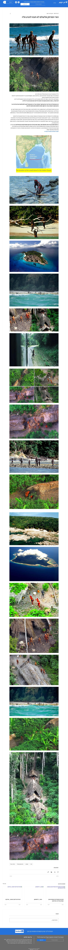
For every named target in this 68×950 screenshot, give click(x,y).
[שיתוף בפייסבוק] (58, 872)
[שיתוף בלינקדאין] (51, 872)
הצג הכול (4, 883)
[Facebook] (19, 2)
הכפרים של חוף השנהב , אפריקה (12, 899)
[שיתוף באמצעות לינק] (48, 872)
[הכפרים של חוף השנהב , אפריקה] (12, 891)
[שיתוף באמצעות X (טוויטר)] (54, 872)
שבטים (27, 864)
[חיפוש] (10, 2)
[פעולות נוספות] (10, 13)
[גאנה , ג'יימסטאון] (34, 891)
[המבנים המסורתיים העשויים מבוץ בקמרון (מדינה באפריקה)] (55, 891)
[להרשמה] (25, 4)
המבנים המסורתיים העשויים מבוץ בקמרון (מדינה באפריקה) (56, 900)
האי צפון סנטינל (20, 864)
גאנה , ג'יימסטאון (38, 899)
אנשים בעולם (56, 867)
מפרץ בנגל (12, 864)
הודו (31, 864)
